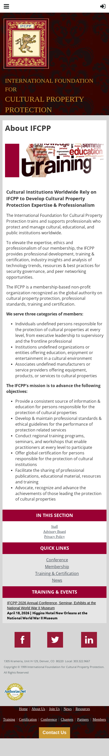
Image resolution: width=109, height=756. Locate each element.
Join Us (54, 709)
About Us (38, 709)
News (68, 709)
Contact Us (54, 732)
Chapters (67, 719)
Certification (28, 719)
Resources (83, 709)
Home (23, 709)
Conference (49, 719)
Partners (83, 719)
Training (9, 719)
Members (99, 719)
